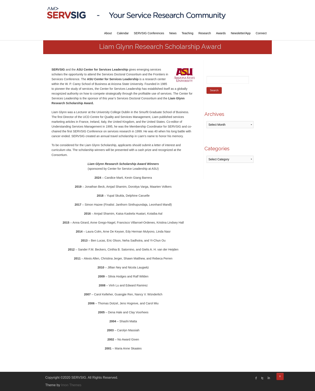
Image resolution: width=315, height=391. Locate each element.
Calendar (123, 33)
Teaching (187, 33)
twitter (262, 378)
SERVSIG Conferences (149, 33)
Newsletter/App (241, 33)
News (172, 33)
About (108, 33)
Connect (261, 33)
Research (204, 33)
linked (269, 378)
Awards (221, 33)
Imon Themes (71, 385)
